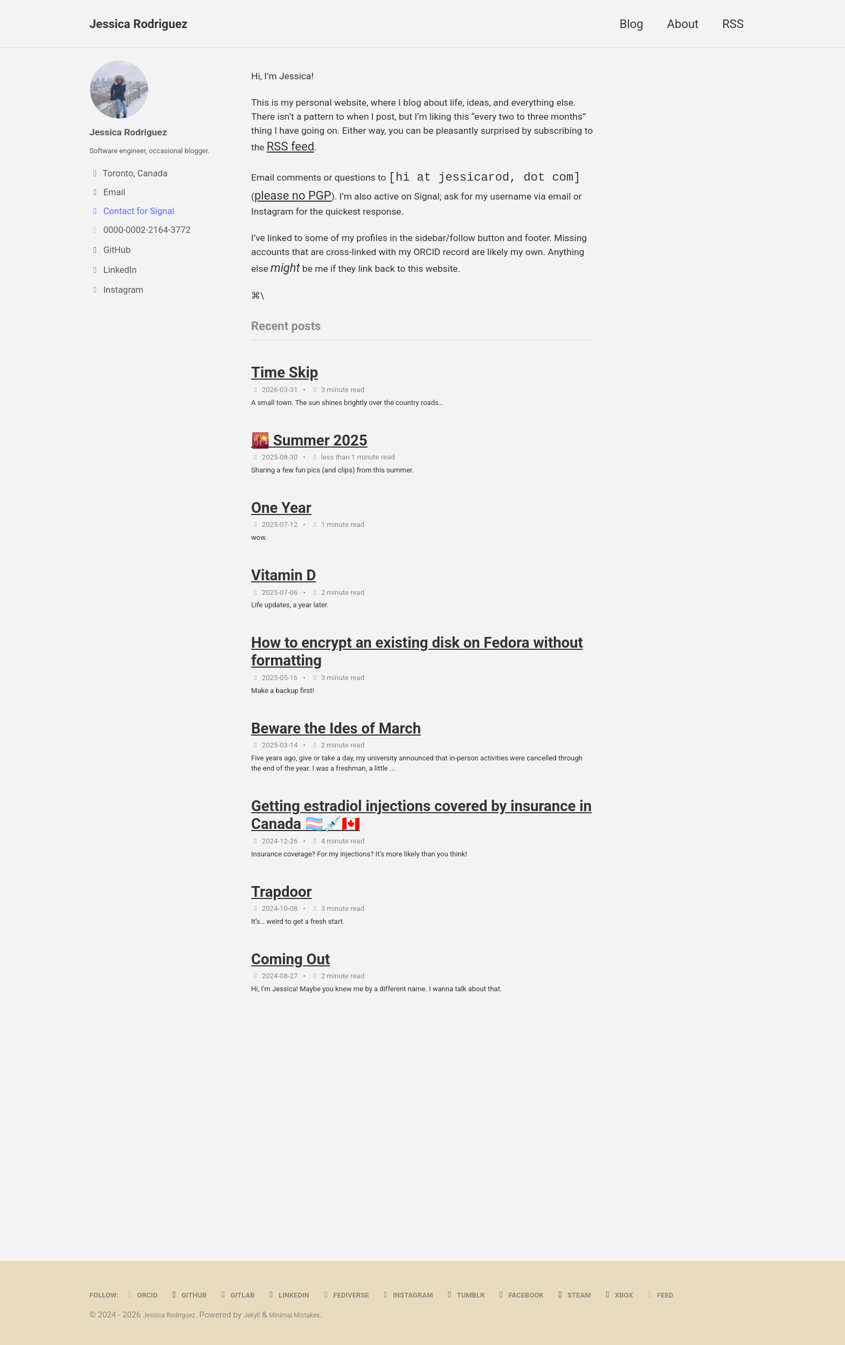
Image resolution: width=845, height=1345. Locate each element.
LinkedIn (320, 1270)
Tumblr (526, 1270)
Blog (631, 24)
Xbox (702, 1270)
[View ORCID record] (164, 249)
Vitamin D (283, 691)
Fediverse (386, 1270)
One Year (281, 614)
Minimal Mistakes (319, 1315)
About (683, 24)
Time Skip (284, 459)
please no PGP (488, 218)
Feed (109, 1294)
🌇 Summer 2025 (309, 536)
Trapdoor (281, 1050)
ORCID (151, 1270)
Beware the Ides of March (336, 864)
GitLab (261, 1270)
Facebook (590, 1270)
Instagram (458, 1270)
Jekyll (268, 1315)
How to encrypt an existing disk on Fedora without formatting (417, 777)
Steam (651, 1270)
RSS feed (556, 167)
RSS (733, 24)
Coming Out (290, 1127)
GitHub (204, 1270)
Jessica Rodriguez (138, 24)
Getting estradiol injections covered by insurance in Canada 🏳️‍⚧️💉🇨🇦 (421, 963)
